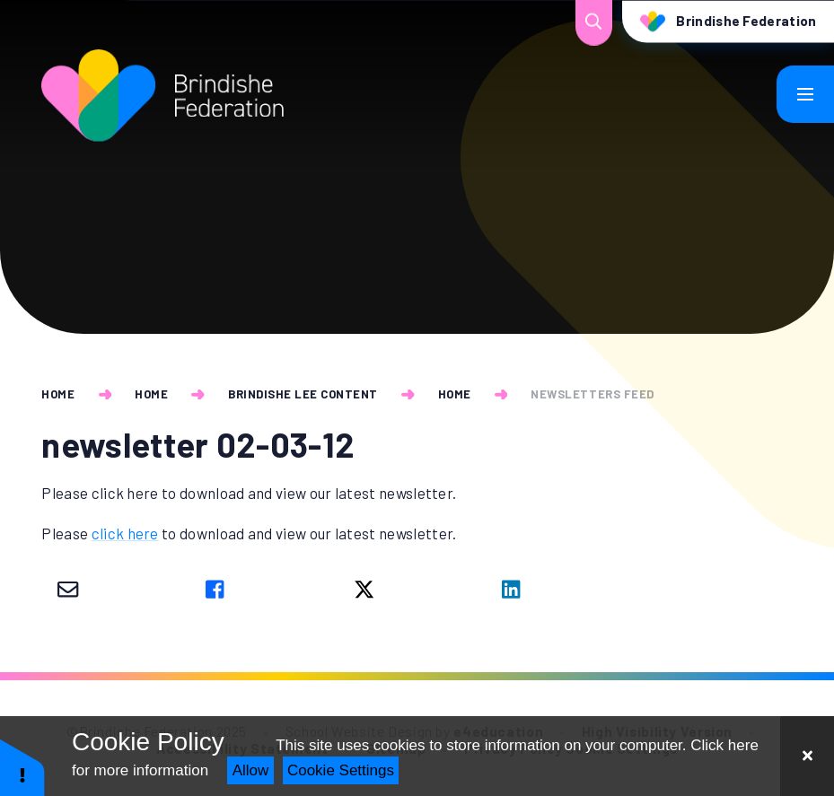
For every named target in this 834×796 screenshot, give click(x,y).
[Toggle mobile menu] (805, 94)
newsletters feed (592, 394)
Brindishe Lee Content (303, 394)
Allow (251, 770)
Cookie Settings (340, 770)
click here (125, 533)
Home (58, 394)
